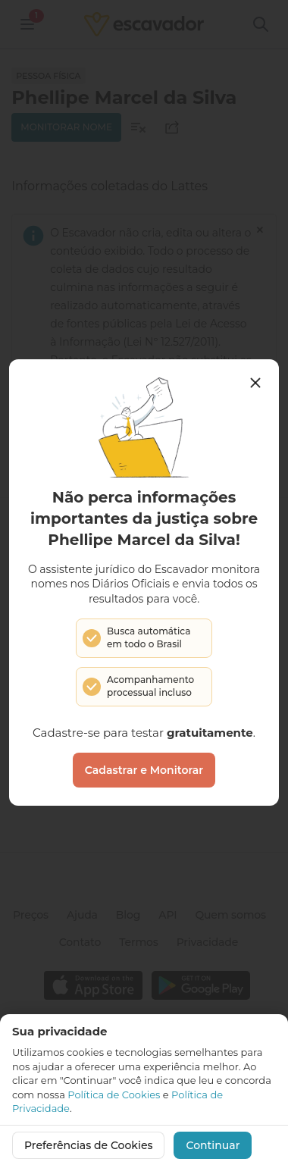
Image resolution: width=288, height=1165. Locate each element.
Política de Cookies (113, 1094)
